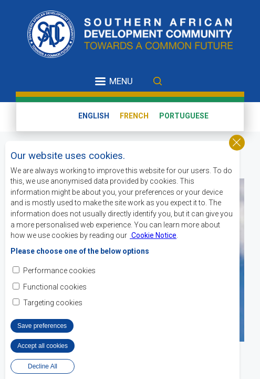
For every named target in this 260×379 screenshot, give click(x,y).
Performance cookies (59, 274)
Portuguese (184, 116)
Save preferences (42, 328)
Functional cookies (55, 289)
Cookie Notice (153, 238)
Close (237, 145)
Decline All (42, 369)
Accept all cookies (42, 348)
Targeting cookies (52, 305)
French (134, 116)
